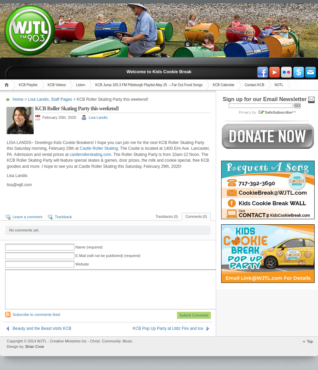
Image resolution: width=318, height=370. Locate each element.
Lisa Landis (38, 99)
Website (82, 264)
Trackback (63, 217)
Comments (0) (196, 217)
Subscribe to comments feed (36, 314)
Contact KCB (254, 85)
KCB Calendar (223, 85)
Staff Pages (61, 99)
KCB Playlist (28, 85)
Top (310, 341)
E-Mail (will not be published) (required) (107, 256)
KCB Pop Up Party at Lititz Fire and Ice (168, 328)
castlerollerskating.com (90, 154)
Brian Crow (34, 346)
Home (7, 85)
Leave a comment (27, 217)
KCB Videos (57, 85)
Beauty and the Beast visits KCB (42, 328)
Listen (80, 85)
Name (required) (89, 247)
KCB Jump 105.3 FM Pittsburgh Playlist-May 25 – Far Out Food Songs (148, 85)
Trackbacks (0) (167, 217)
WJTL (279, 85)
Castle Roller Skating (99, 148)
